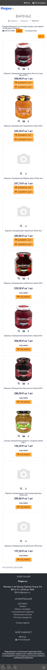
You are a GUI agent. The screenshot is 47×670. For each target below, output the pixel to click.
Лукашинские (31, 31)
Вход (27, 3)
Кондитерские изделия (22, 612)
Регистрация (39, 3)
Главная (12, 21)
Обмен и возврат (23, 609)
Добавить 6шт (23, 87)
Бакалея (24, 21)
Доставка (22, 603)
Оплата (22, 606)
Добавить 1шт (23, 82)
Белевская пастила (23, 614)
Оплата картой (22, 623)
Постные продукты (23, 617)
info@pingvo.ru (23, 592)
